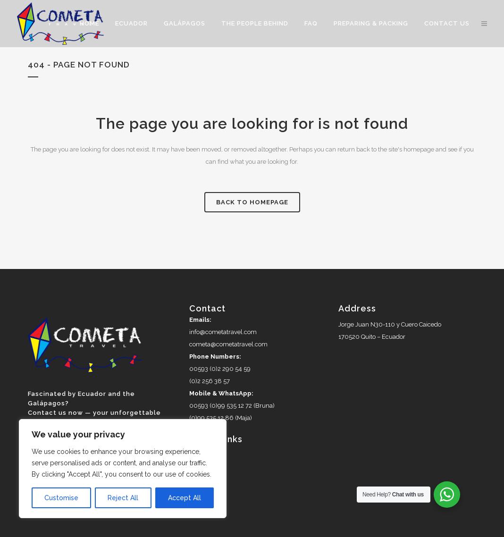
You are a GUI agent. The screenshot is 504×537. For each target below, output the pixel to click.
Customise (61, 498)
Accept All (184, 498)
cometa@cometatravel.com (228, 344)
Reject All (123, 498)
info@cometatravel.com (223, 332)
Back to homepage (252, 202)
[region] (123, 468)
